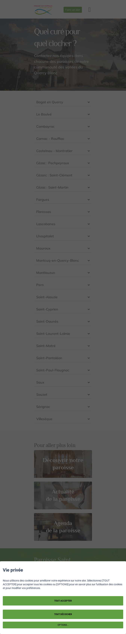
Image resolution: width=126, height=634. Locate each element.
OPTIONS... (63, 625)
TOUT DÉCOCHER (63, 614)
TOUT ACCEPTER (63, 601)
